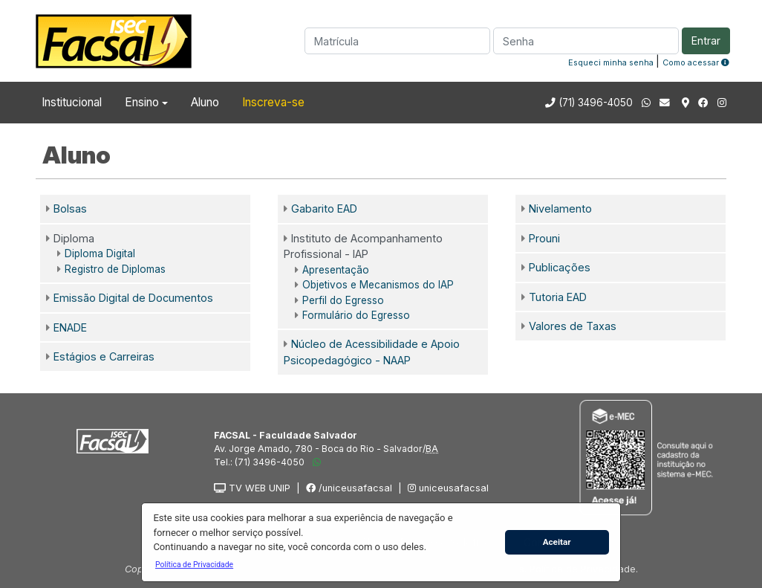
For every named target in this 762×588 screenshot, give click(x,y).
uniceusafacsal (448, 488)
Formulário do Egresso (356, 315)
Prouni (544, 238)
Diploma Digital (100, 253)
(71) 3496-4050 (596, 103)
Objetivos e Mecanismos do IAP (378, 285)
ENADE (70, 327)
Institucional (72, 102)
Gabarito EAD (324, 208)
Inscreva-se (273, 102)
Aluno (205, 102)
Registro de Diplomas (115, 269)
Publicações (559, 267)
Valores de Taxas (572, 326)
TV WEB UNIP (252, 488)
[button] (194, 564)
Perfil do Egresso (343, 300)
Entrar (705, 40)
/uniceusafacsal (349, 488)
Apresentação (335, 270)
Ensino (142, 102)
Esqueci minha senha (611, 62)
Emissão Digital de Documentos (133, 297)
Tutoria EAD (558, 297)
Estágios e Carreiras (103, 356)
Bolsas (70, 208)
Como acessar (695, 62)
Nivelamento (560, 208)
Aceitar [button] (557, 542)
